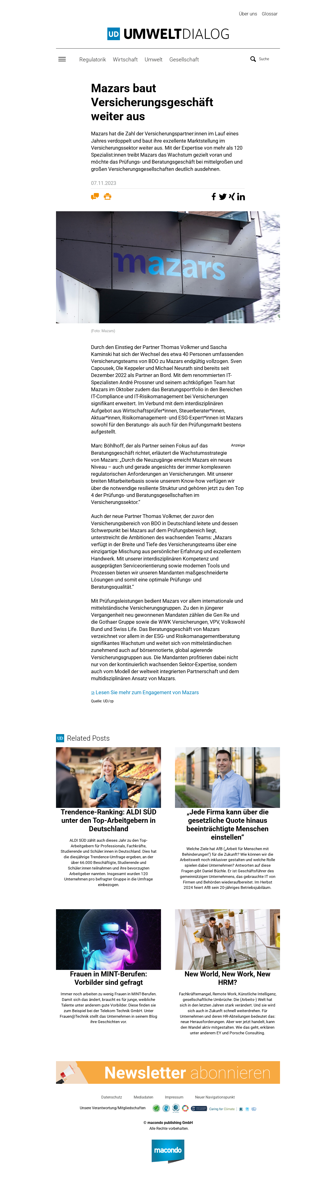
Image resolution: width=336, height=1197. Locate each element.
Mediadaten (143, 1096)
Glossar (270, 14)
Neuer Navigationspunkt (215, 1096)
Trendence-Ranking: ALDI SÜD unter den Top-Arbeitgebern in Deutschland (109, 819)
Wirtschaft (125, 58)
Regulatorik (92, 58)
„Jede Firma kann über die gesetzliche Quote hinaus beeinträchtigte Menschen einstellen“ (227, 823)
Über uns (248, 14)
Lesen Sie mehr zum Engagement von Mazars (147, 691)
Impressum (174, 1096)
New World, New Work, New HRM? (227, 977)
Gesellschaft (184, 58)
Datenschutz (111, 1096)
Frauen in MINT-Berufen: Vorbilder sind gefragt (108, 977)
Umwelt (153, 58)
